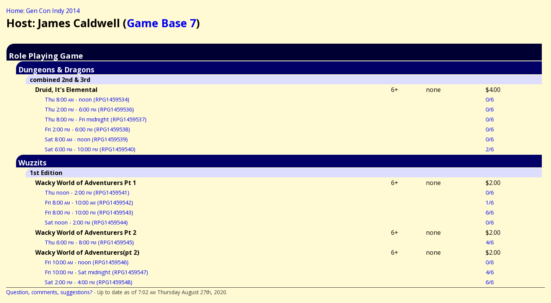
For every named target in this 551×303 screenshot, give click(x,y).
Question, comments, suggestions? (49, 292)
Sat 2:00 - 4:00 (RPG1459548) (88, 282)
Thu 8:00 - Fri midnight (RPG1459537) (96, 119)
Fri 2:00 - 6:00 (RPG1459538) (87, 129)
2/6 (490, 149)
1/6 (490, 202)
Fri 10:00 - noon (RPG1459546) (87, 262)
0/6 (490, 99)
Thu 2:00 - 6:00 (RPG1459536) (89, 109)
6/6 (490, 212)
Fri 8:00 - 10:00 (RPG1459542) (89, 202)
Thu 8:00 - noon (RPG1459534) (87, 99)
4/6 (490, 242)
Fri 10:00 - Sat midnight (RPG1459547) (96, 272)
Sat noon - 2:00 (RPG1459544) (86, 222)
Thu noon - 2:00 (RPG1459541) (87, 192)
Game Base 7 (161, 22)
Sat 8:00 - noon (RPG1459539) (86, 139)
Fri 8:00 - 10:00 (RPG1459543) (89, 212)
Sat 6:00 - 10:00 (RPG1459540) (90, 149)
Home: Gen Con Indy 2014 (43, 11)
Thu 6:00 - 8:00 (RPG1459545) (89, 242)
